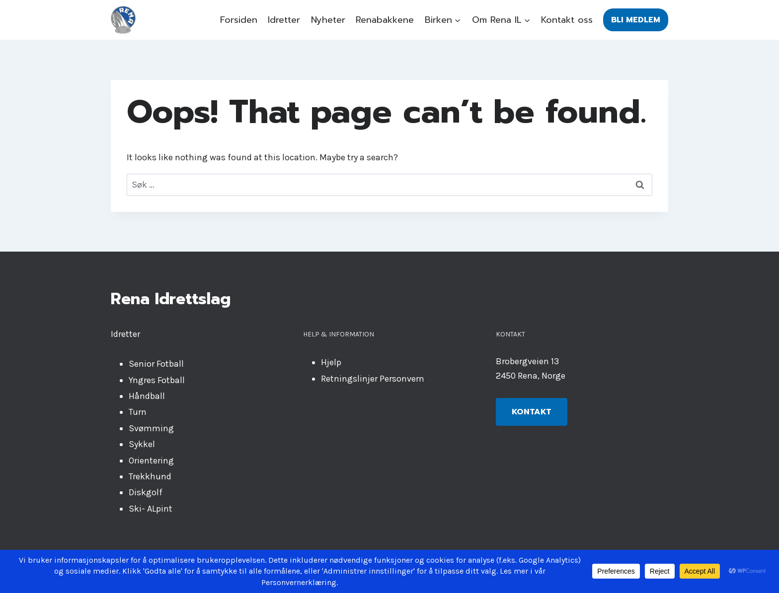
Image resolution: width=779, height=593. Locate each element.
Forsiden (238, 20)
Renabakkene (385, 20)
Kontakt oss (567, 20)
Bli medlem (635, 20)
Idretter (284, 20)
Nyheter (328, 20)
